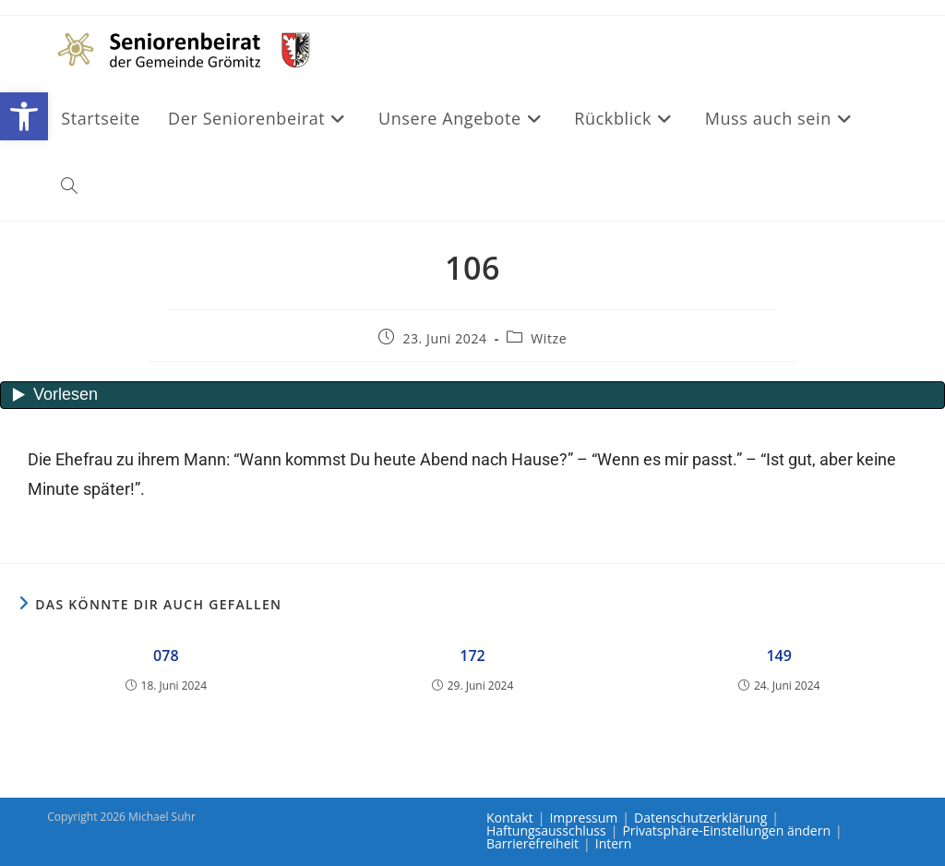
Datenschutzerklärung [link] (700, 817)
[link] (24, 116)
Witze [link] (549, 338)
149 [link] (778, 655)
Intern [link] (613, 843)
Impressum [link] (583, 817)
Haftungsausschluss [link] (546, 830)
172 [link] (472, 655)
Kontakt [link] (509, 817)
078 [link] (165, 655)
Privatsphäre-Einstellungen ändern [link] (726, 830)
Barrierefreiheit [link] (532, 843)
